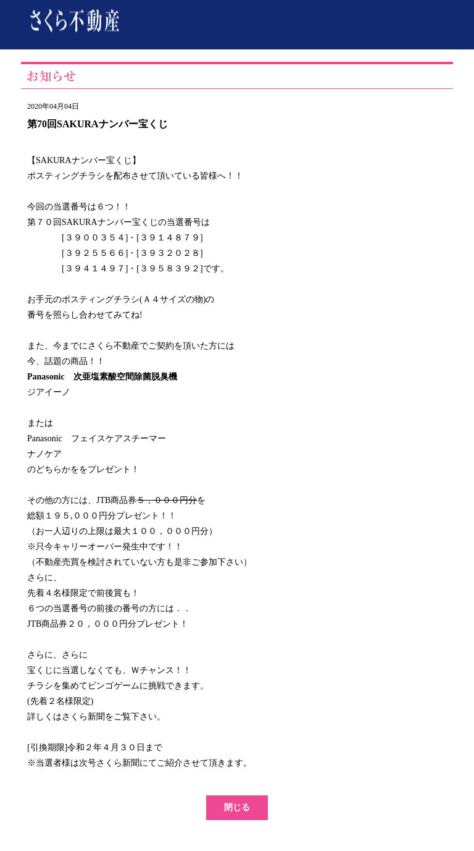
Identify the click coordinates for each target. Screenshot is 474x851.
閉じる (237, 807)
